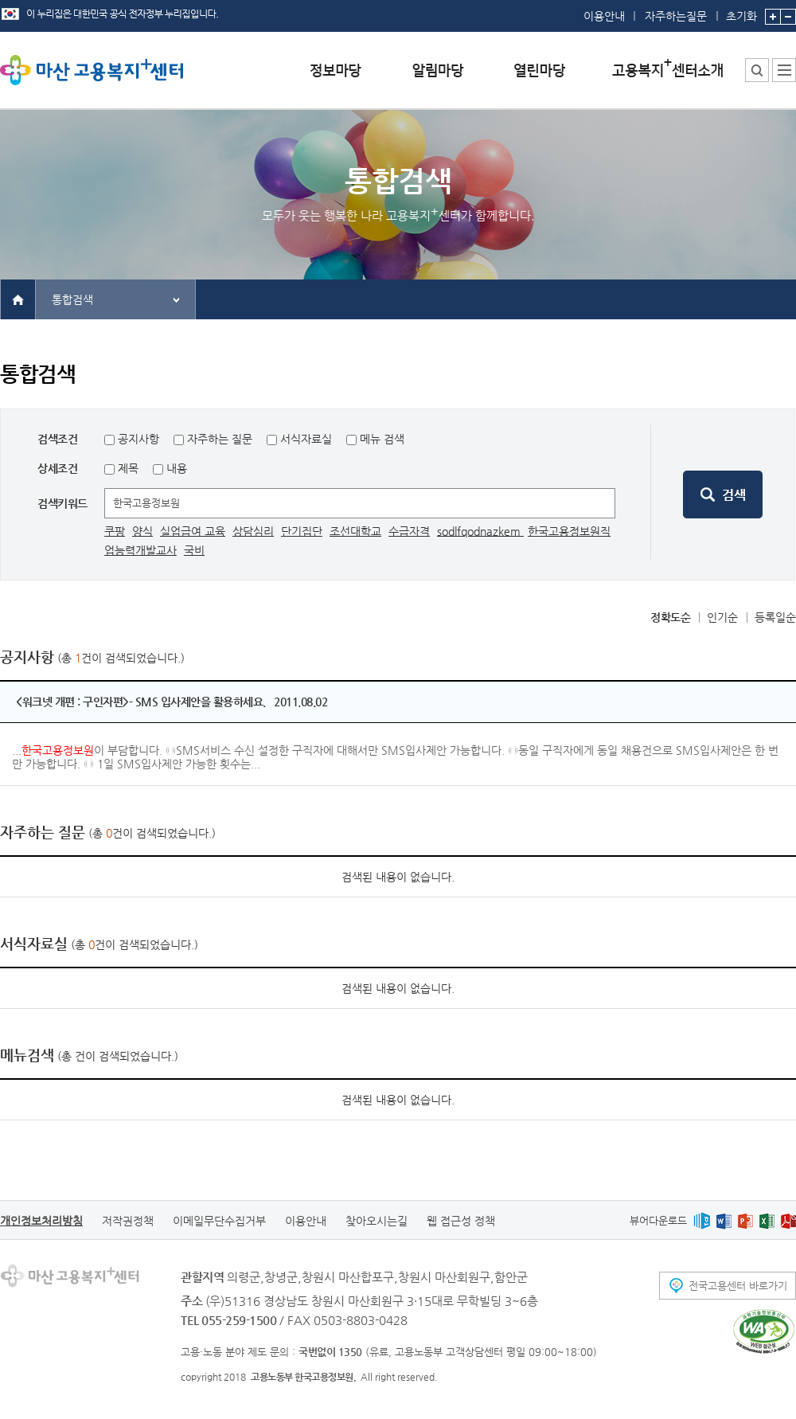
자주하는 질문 (219, 438)
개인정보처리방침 (41, 1220)
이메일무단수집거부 (219, 1220)
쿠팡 (114, 531)
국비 (194, 550)
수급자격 (409, 531)
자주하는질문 (676, 16)
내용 (175, 468)
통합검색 (72, 299)
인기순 (722, 617)
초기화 (741, 11)
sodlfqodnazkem (480, 531)
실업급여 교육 (192, 531)
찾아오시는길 (376, 1220)
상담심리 (253, 531)
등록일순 (775, 617)
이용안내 (604, 16)
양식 (142, 531)
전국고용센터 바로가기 (738, 1286)
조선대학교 (355, 531)
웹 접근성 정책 (461, 1220)
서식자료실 (306, 438)
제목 (127, 468)
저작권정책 (128, 1220)
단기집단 (301, 531)
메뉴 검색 (382, 438)
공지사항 (138, 438)
